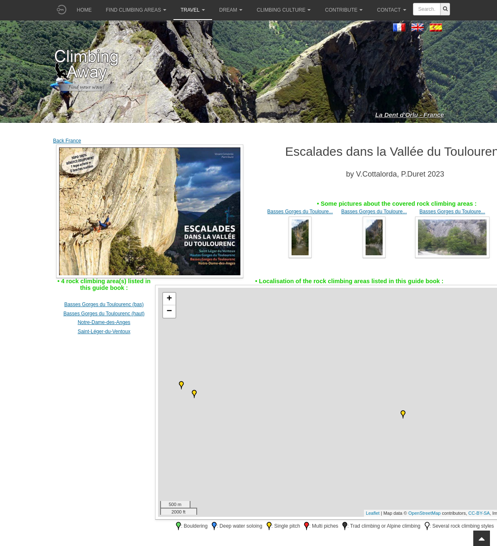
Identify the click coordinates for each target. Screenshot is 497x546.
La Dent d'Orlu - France (409, 114)
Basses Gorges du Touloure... (300, 211)
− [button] (169, 311)
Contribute (344, 10)
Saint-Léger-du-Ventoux (104, 331)
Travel (193, 10)
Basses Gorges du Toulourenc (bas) (103, 304)
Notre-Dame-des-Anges (104, 322)
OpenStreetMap (424, 513)
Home (84, 10)
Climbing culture (284, 10)
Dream (230, 10)
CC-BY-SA (479, 513)
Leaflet (373, 513)
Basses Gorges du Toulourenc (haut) (103, 314)
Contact (391, 10)
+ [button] (169, 299)
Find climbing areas (136, 10)
